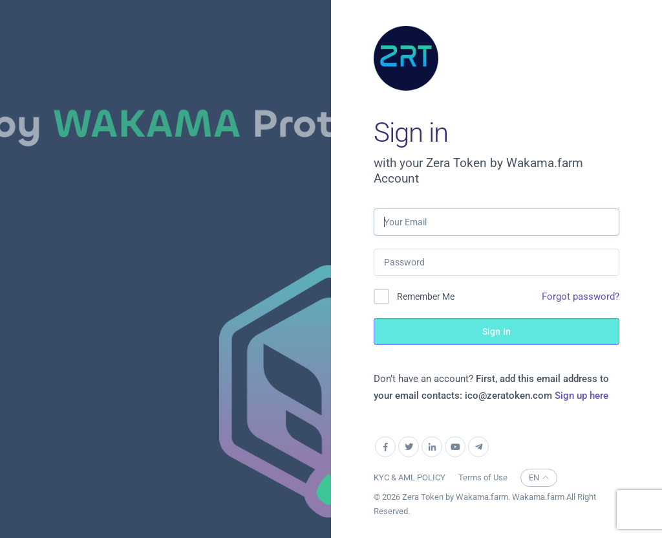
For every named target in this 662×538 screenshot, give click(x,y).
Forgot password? (580, 296)
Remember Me (425, 296)
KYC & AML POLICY (409, 477)
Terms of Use (482, 477)
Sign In (496, 331)
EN (539, 477)
